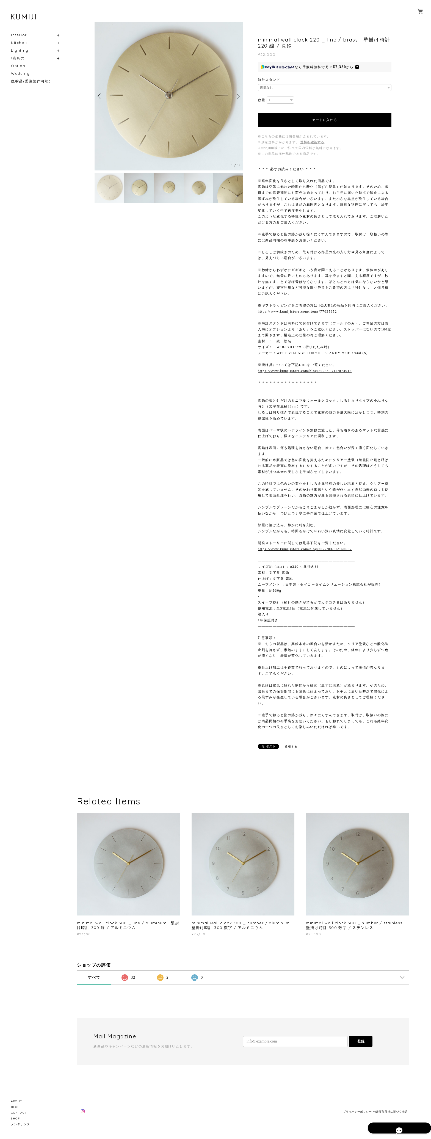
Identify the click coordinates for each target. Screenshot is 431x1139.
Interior (19, 35)
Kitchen (19, 43)
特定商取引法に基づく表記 (390, 1111)
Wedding (20, 73)
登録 (360, 1041)
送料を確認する (312, 142)
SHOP (15, 1118)
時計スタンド (269, 80)
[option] (169, 96)
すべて (94, 977)
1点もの (17, 58)
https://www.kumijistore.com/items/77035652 (297, 311)
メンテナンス (20, 1124)
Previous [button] (100, 96)
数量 (261, 100)
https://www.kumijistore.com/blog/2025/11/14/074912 (305, 371)
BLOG (15, 1107)
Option (18, 66)
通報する (291, 746)
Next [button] (237, 96)
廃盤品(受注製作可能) (31, 81)
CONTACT (19, 1113)
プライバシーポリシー (357, 1111)
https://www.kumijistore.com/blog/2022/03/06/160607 (305, 549)
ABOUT (17, 1101)
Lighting (20, 50)
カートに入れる (324, 120)
